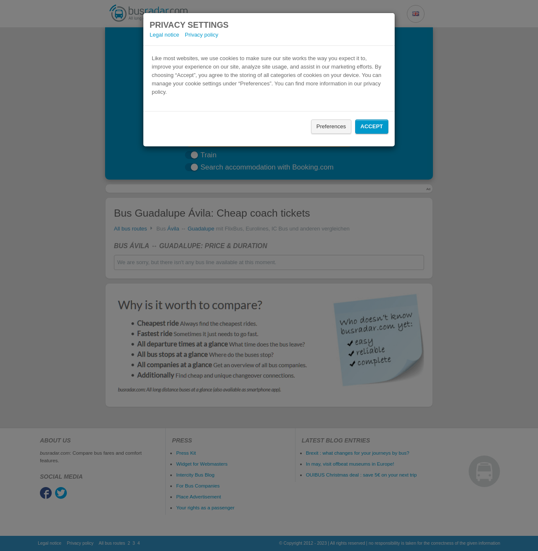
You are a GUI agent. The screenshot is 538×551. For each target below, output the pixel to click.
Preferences (331, 126)
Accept (372, 126)
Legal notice (164, 35)
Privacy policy (201, 35)
